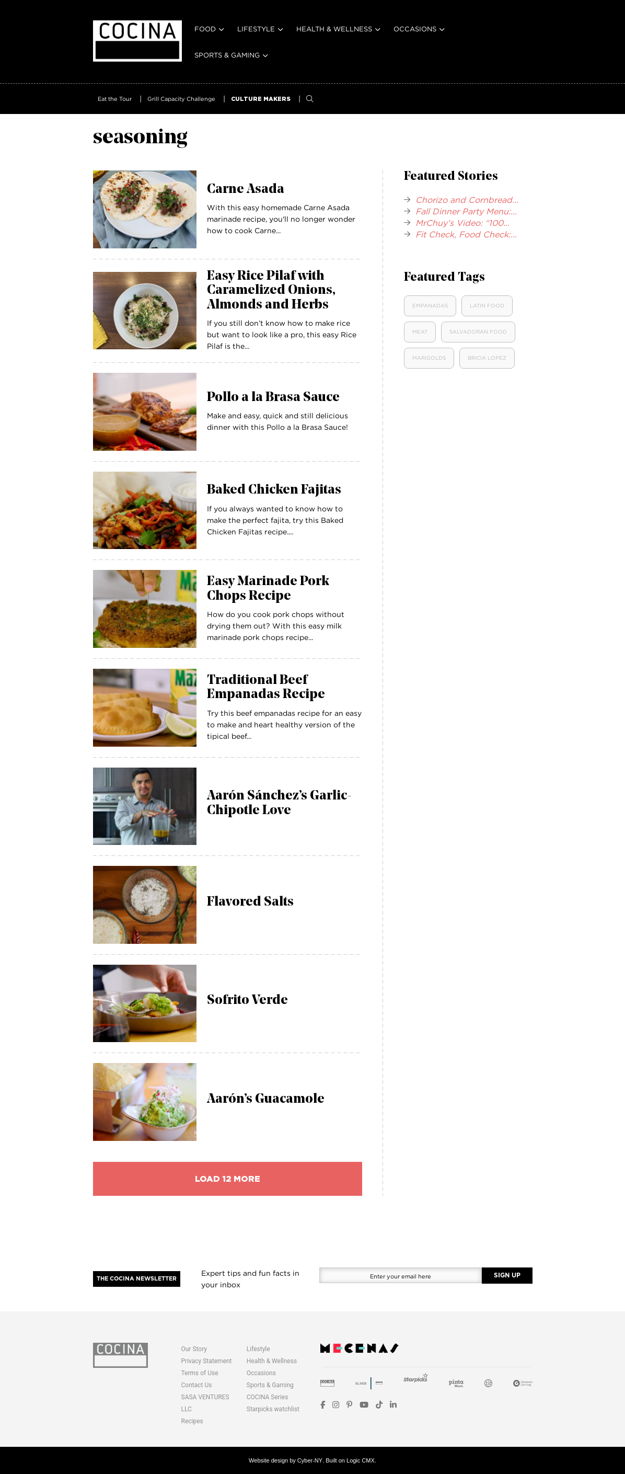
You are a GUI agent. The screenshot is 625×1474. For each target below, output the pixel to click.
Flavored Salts (250, 902)
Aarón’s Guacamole (266, 1099)
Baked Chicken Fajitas (274, 490)
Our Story (194, 1349)
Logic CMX (360, 1460)
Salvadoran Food (478, 332)
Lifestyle (256, 28)
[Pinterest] (349, 1405)
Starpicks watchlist (273, 1409)
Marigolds (429, 358)
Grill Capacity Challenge (181, 99)
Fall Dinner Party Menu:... (466, 211)
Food (205, 28)
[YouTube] (364, 1405)
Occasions (414, 28)
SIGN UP (507, 1275)
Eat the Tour (115, 99)
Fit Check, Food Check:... (466, 234)
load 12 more (227, 1178)
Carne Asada (245, 189)
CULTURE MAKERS (261, 99)
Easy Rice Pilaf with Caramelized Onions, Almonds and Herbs (271, 291)
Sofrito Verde (247, 1000)
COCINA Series (267, 1397)
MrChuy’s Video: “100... (462, 222)
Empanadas (430, 305)
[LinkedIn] (393, 1405)
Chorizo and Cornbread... (466, 199)
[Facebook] (322, 1405)
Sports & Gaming (227, 55)
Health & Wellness (334, 28)
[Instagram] (335, 1405)
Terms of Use (199, 1373)
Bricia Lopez (487, 358)
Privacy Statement (206, 1361)
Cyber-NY (309, 1460)
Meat (419, 332)
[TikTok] (379, 1405)
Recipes (192, 1421)
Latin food (487, 305)
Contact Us (196, 1385)
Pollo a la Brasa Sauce (273, 397)
